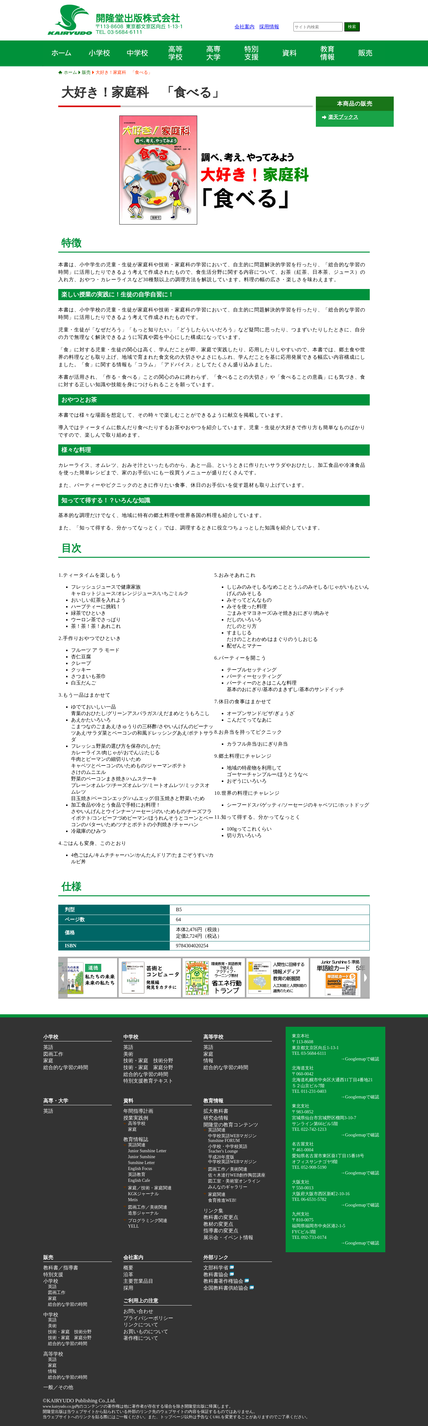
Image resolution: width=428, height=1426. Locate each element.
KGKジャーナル (143, 1193)
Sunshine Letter (141, 1162)
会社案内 (244, 26)
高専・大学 (55, 1100)
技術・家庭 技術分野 (148, 1060)
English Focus (140, 1168)
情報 (208, 1060)
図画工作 (53, 1054)
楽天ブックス (343, 117)
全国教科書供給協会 (225, 1288)
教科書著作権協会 (223, 1281)
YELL (133, 1226)
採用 (128, 1288)
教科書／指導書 (60, 1267)
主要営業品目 (138, 1281)
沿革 (128, 1274)
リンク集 (213, 1210)
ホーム (70, 72)
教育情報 (213, 1100)
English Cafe (139, 1180)
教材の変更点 (218, 1224)
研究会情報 (215, 1117)
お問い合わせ (138, 1311)
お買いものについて (145, 1331)
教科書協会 (215, 1274)
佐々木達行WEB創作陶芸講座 (236, 1175)
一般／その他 (58, 1387)
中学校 (130, 1037)
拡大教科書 (215, 1111)
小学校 (50, 1037)
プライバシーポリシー (148, 1318)
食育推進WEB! (222, 1200)
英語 (48, 1047)
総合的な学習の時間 (65, 1067)
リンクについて (140, 1324)
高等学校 (213, 1037)
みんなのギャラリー (227, 1187)
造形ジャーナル (143, 1213)
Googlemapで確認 (362, 1058)
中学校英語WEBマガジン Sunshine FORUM (232, 1138)
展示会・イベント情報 (228, 1237)
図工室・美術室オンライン (234, 1181)
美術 (128, 1054)
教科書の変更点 (220, 1217)
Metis (133, 1199)
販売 (86, 72)
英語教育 (136, 1174)
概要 (128, 1267)
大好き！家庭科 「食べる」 (124, 72)
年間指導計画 (138, 1111)
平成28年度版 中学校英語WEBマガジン (232, 1159)
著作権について (140, 1338)
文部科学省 (215, 1267)
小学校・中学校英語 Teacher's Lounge (227, 1149)
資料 (128, 1100)
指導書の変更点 (220, 1230)
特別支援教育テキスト (148, 1080)
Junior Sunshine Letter (147, 1151)
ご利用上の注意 (140, 1300)
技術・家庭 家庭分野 (148, 1067)
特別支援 (53, 1274)
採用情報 (269, 26)
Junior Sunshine (141, 1156)
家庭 (48, 1060)
